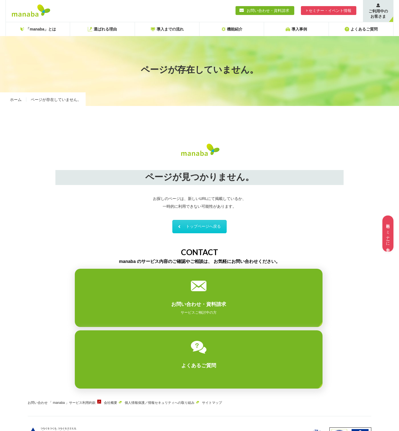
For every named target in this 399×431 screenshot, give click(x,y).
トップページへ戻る (199, 229)
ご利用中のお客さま (378, 14)
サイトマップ (229, 344)
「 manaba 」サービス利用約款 (76, 344)
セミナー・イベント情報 (330, 10)
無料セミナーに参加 (388, 234)
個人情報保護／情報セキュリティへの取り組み (172, 344)
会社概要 (119, 344)
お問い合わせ (38, 344)
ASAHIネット (84, 389)
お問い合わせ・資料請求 (268, 10)
